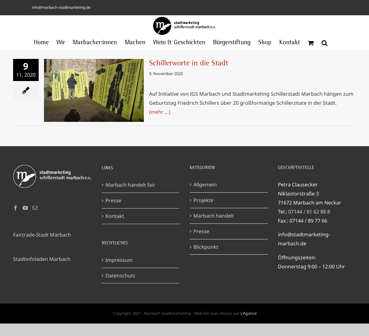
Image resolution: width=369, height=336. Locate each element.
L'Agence (248, 313)
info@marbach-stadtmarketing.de (61, 7)
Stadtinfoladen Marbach (41, 259)
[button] (325, 43)
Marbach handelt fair (130, 184)
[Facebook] (15, 207)
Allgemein (205, 184)
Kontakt (114, 216)
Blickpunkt (205, 246)
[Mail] (34, 207)
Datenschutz (120, 275)
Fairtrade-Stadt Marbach (42, 234)
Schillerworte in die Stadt (188, 64)
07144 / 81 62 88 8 (309, 211)
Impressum (119, 260)
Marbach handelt (213, 215)
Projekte (203, 200)
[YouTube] (25, 207)
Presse (113, 200)
